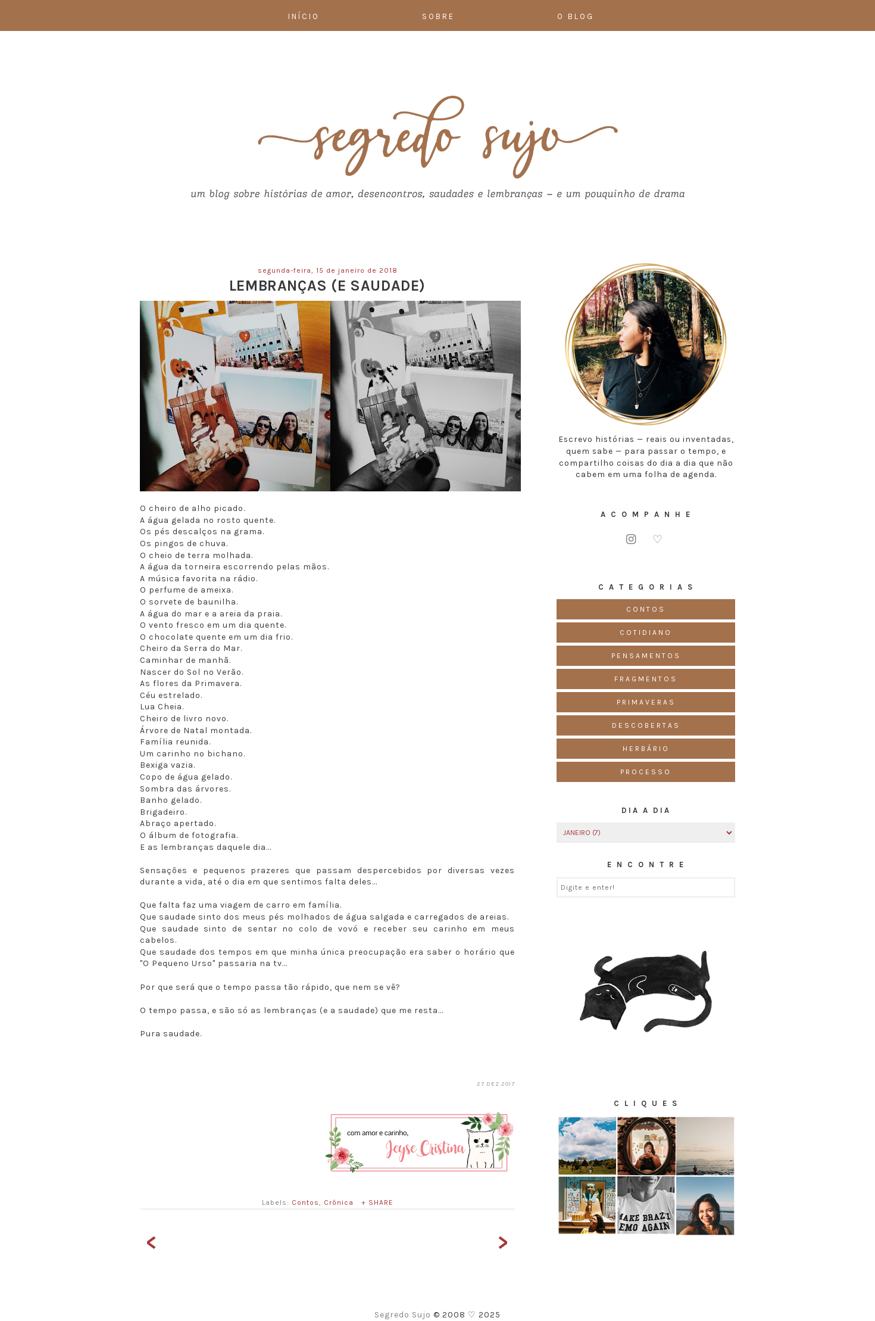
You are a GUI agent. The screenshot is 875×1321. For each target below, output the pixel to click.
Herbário (646, 748)
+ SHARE (377, 1202)
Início (304, 16)
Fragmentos (645, 679)
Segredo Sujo (403, 1315)
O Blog (575, 16)
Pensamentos (646, 656)
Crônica (339, 1202)
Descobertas (646, 725)
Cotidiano (646, 632)
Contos (305, 1202)
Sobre (438, 16)
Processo (645, 772)
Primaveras (646, 702)
